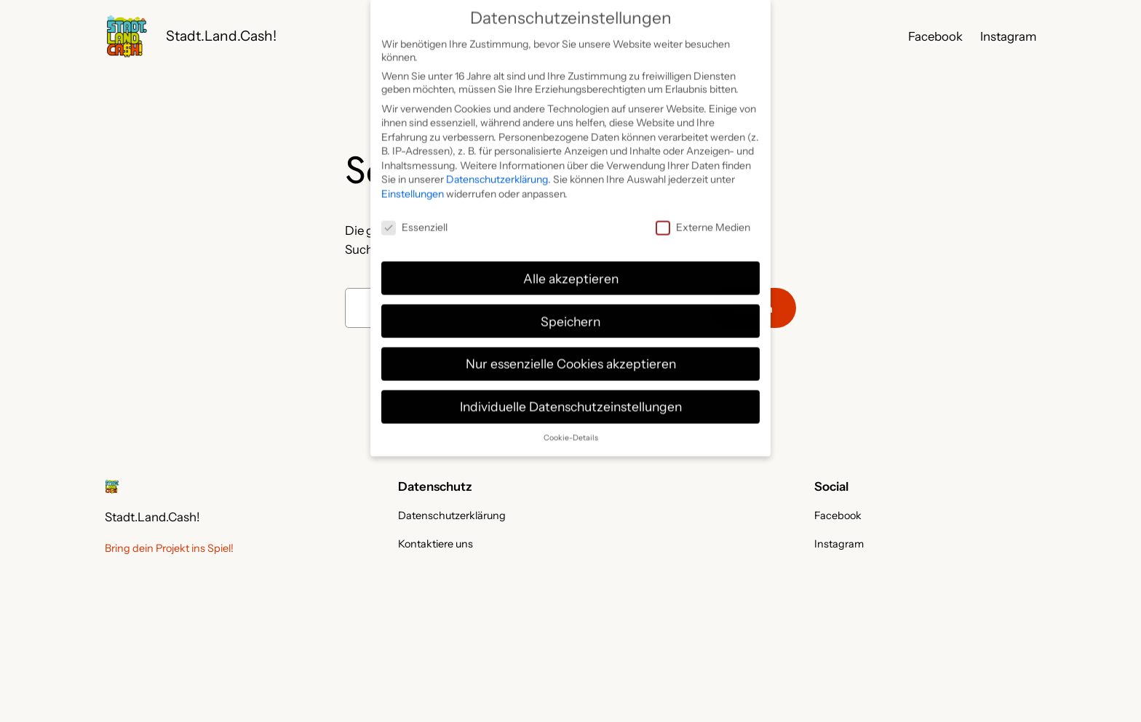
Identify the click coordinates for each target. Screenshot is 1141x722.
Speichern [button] (570, 309)
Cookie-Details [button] (571, 426)
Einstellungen (412, 182)
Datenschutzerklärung (497, 168)
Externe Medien (703, 215)
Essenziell (414, 215)
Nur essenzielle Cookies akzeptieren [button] (571, 352)
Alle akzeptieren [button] (571, 266)
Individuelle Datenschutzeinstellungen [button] (571, 395)
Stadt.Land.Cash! (221, 35)
